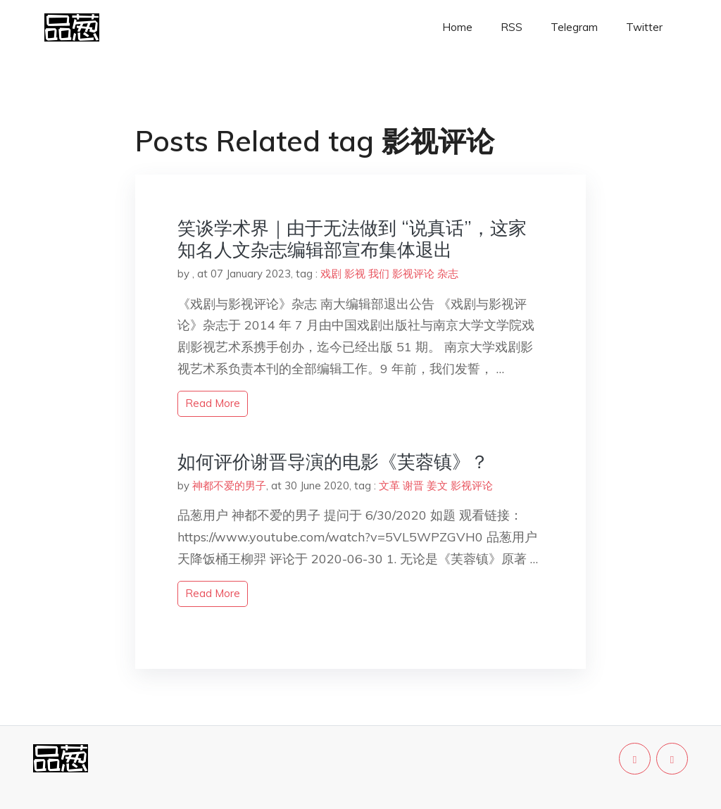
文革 (389, 485)
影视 (354, 273)
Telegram (574, 27)
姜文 (437, 485)
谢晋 (413, 485)
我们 (378, 273)
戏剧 (330, 273)
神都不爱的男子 (229, 485)
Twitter (644, 27)
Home (457, 27)
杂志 (447, 273)
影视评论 (413, 273)
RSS (511, 27)
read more (212, 403)
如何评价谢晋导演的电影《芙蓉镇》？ (333, 461)
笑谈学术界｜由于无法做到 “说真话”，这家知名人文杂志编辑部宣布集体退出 (352, 238)
